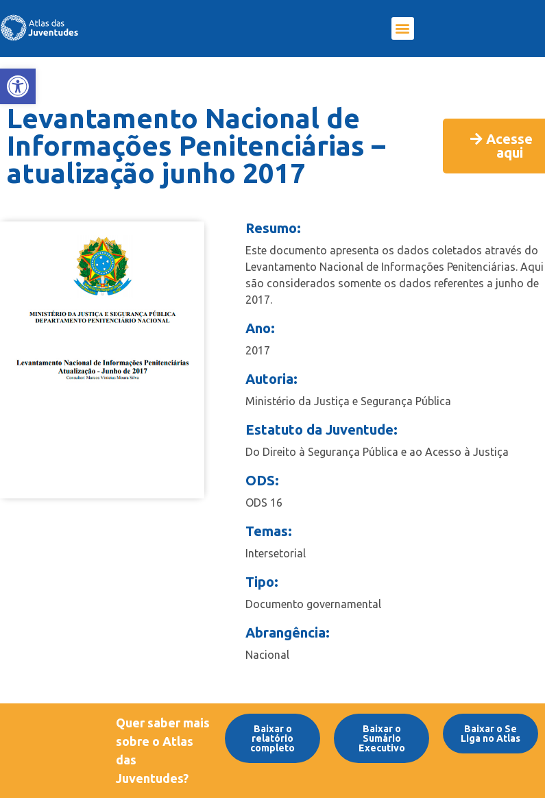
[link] (18, 86)
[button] (402, 28)
